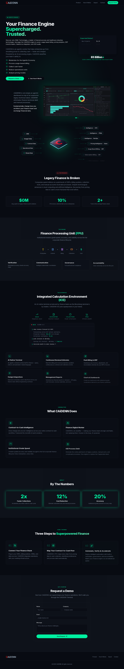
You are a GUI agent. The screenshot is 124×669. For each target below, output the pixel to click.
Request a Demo (14, 78)
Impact (96, 2)
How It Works (87, 2)
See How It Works (35, 78)
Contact (102, 2)
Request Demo (113, 2)
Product (78, 2)
